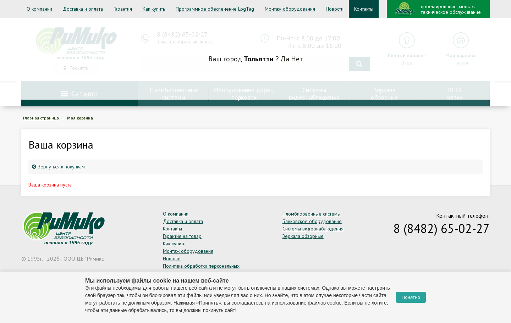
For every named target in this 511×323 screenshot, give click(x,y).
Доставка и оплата (83, 9)
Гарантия (123, 9)
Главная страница (41, 118)
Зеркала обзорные (303, 236)
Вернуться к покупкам (58, 166)
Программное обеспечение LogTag (215, 9)
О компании (39, 9)
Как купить (154, 9)
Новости (335, 9)
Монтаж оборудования (290, 9)
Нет (297, 58)
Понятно (411, 297)
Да (284, 58)
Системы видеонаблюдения (313, 228)
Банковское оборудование (312, 221)
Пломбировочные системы (311, 214)
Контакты (363, 9)
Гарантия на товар (182, 236)
